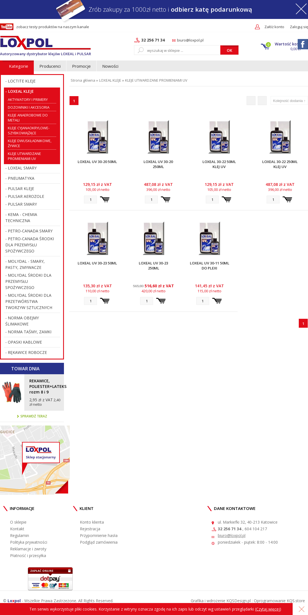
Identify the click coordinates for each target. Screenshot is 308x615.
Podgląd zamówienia (99, 542)
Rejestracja (90, 528)
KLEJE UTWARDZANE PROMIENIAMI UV (156, 80)
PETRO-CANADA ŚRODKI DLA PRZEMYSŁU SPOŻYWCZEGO (29, 245)
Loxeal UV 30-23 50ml (97, 263)
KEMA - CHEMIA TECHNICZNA (21, 217)
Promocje (81, 66)
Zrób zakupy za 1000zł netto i (154, 9)
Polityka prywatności (28, 542)
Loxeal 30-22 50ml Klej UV (219, 164)
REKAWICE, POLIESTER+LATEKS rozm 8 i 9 (45, 386)
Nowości (110, 66)
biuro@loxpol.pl (190, 40)
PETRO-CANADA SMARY (30, 231)
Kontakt (17, 528)
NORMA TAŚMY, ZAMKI (29, 331)
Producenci (50, 66)
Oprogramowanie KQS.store (279, 600)
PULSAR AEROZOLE (26, 196)
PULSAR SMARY (22, 204)
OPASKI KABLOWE (25, 342)
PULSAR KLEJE (21, 188)
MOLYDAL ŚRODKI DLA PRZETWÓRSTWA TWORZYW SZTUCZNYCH (28, 301)
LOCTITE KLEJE (21, 81)
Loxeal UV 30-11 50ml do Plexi (209, 266)
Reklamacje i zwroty (28, 548)
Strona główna (83, 80)
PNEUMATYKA (21, 178)
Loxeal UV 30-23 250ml (153, 266)
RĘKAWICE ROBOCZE (27, 352)
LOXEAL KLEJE (21, 91)
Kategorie (18, 66)
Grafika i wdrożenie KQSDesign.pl (221, 600)
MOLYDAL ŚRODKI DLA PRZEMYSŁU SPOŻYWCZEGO (28, 281)
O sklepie (18, 522)
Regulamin (19, 535)
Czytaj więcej (268, 609)
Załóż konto (274, 26)
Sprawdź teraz (32, 416)
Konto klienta (92, 522)
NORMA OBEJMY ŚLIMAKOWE (22, 321)
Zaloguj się (299, 26)
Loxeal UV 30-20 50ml (97, 161)
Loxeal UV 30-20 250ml (158, 164)
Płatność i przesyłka (28, 555)
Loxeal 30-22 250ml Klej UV (280, 164)
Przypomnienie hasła (99, 535)
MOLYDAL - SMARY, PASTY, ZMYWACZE (25, 264)
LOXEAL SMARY (22, 168)
